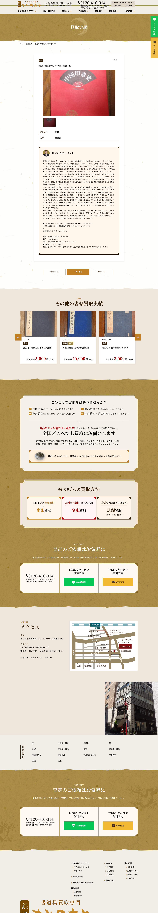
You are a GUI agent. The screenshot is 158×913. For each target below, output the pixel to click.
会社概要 (130, 866)
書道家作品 (37, 754)
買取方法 (110, 863)
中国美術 (113, 754)
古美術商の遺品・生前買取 (84, 882)
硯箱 (34, 760)
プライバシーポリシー (130, 907)
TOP (21, 44)
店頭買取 (111, 874)
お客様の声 (79, 895)
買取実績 (29, 44)
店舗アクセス (132, 870)
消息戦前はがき (90, 754)
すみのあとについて (82, 866)
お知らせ (130, 878)
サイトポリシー (113, 907)
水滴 (34, 748)
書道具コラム (132, 874)
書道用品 (62, 754)
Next (138, 337)
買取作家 (110, 880)
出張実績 (78, 891)
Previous (18, 337)
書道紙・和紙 (63, 748)
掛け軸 (86, 742)
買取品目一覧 (79, 876)
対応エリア (79, 870)
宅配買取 (111, 870)
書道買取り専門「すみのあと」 (53, 231)
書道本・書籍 (115, 748)
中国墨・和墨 (63, 742)
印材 (85, 748)
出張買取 (111, 866)
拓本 (60, 760)
